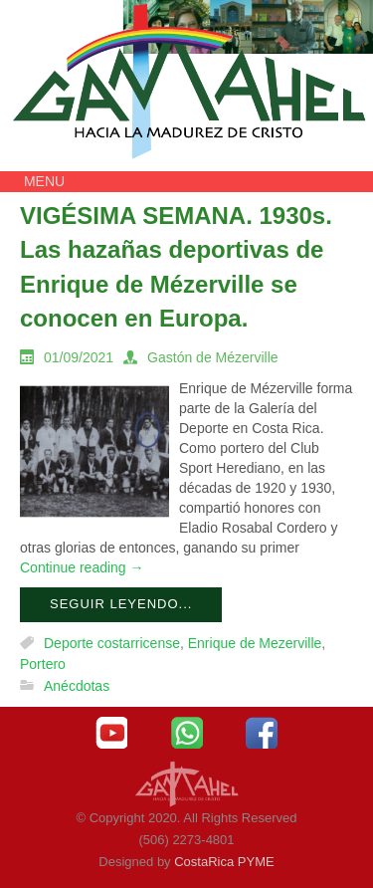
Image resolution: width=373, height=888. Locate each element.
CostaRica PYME (224, 861)
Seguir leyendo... (121, 603)
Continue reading (82, 567)
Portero (43, 665)
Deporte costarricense (112, 643)
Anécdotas (76, 686)
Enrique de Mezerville (255, 643)
